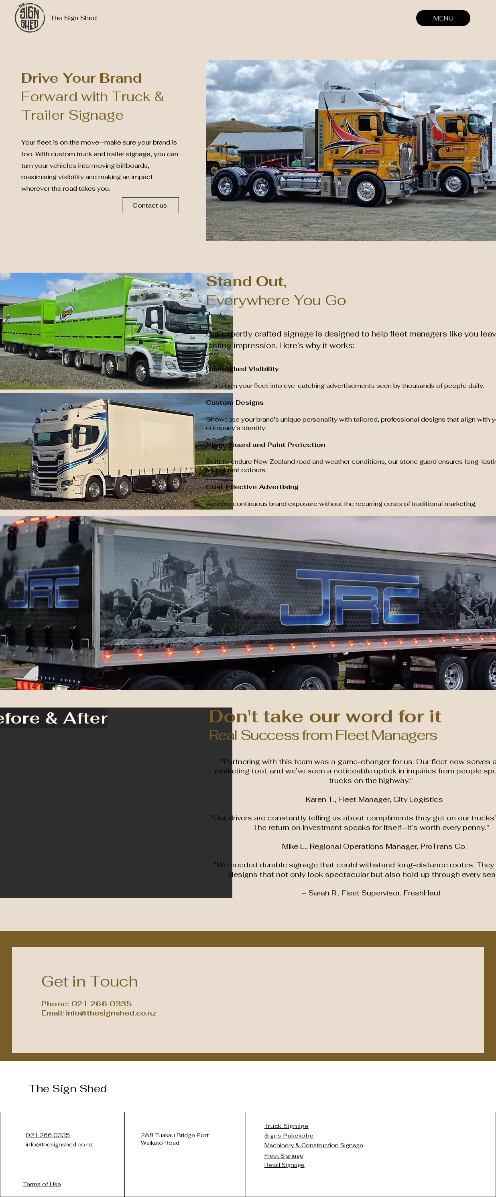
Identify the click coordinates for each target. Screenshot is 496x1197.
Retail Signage (284, 1164)
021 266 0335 (48, 1135)
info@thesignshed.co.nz (59, 1144)
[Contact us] (150, 205)
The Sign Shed (67, 1088)
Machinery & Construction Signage (313, 1145)
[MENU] (443, 18)
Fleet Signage (283, 1155)
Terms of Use (42, 1184)
